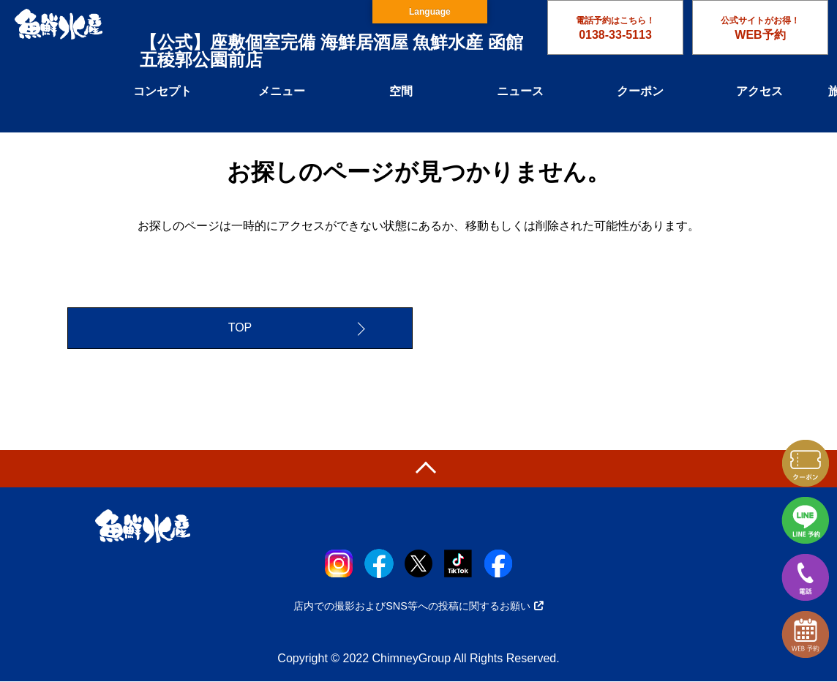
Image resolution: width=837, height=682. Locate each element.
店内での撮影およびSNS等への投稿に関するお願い (418, 606)
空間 (401, 91)
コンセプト (162, 91)
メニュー (281, 91)
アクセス (759, 91)
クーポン (640, 91)
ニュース (520, 91)
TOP (240, 328)
